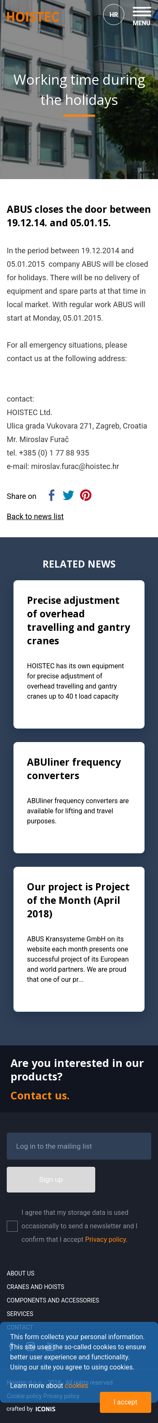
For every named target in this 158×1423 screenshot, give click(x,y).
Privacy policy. (106, 1239)
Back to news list (35, 516)
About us (21, 1273)
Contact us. (40, 1095)
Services (20, 1313)
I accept (125, 1402)
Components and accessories (53, 1300)
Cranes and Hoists (35, 1287)
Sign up (51, 1179)
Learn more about (49, 1386)
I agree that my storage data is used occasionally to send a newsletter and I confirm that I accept (79, 1226)
